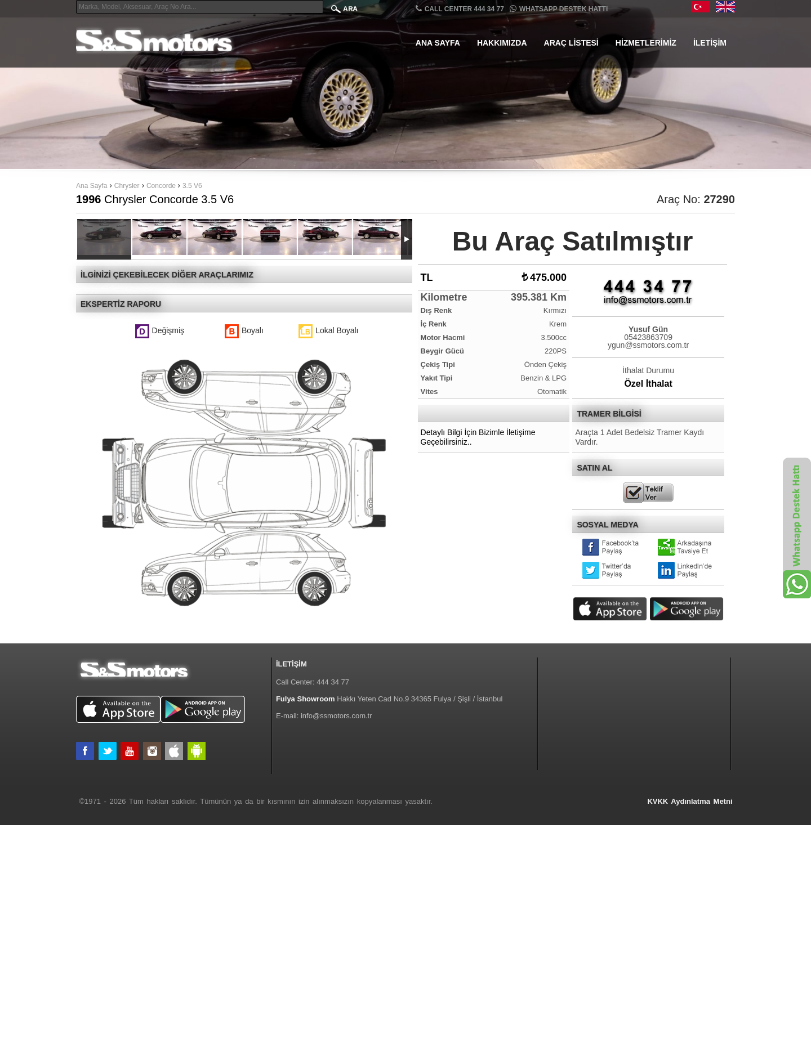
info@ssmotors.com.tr (336, 946)
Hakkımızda (502, 42)
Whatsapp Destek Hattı (559, 9)
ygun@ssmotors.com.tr (648, 345)
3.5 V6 (192, 186)
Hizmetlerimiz (646, 42)
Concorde (161, 186)
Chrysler (127, 186)
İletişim (710, 42)
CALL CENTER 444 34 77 (460, 9)
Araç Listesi (571, 42)
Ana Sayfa (438, 42)
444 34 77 (333, 912)
